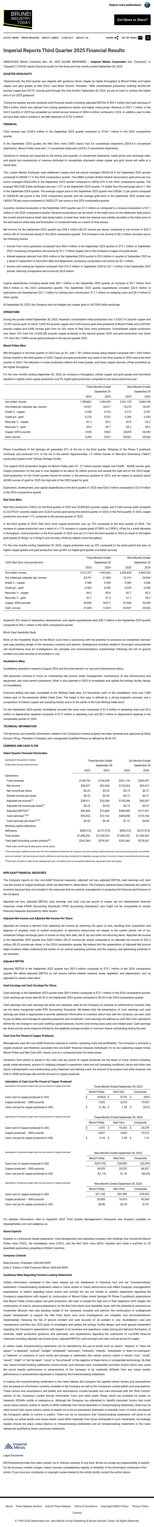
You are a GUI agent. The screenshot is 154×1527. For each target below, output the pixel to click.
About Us (82, 37)
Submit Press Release (58, 1506)
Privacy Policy (140, 1506)
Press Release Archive (29, 1506)
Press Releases (30, 37)
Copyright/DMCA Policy (115, 1506)
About (9, 1506)
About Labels (50, 37)
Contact (67, 37)
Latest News (11, 37)
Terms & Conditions (85, 1506)
